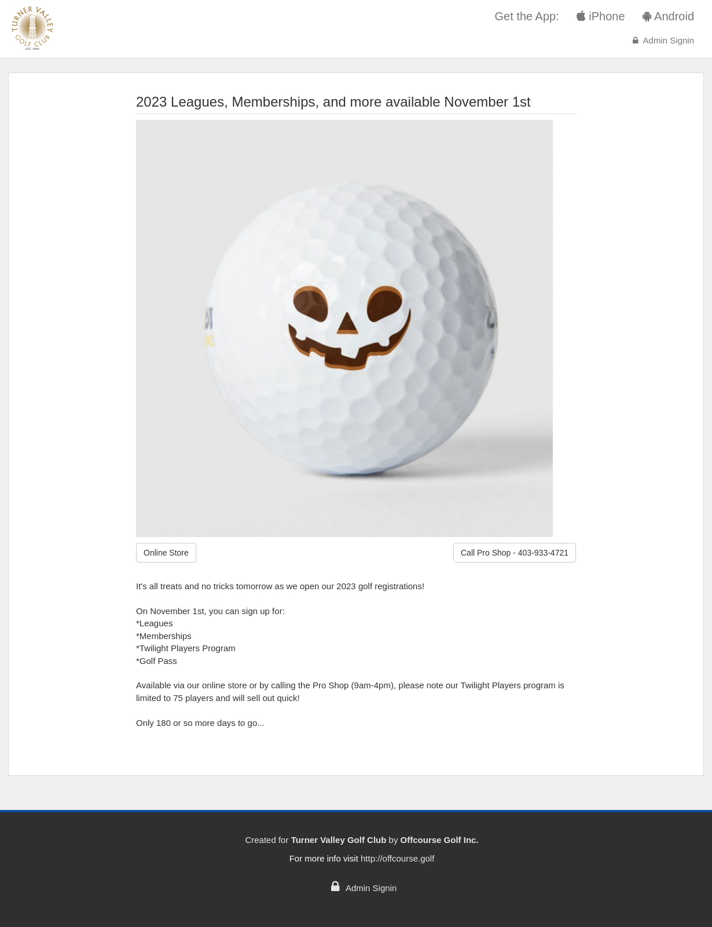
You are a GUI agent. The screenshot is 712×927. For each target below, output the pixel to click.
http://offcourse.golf (397, 858)
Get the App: (527, 16)
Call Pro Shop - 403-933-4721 (514, 552)
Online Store (166, 552)
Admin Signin (662, 40)
